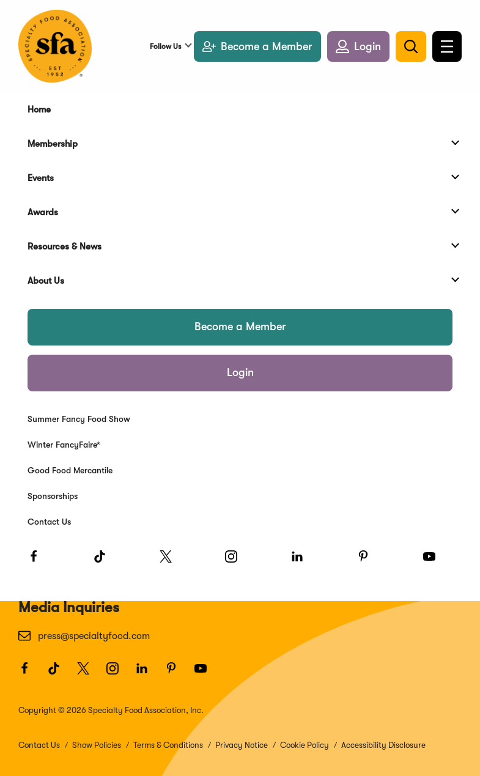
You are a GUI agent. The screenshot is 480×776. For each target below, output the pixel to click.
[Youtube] (434, 562)
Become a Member (240, 326)
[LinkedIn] (302, 562)
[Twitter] (171, 562)
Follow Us (165, 46)
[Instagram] (236, 562)
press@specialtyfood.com (84, 635)
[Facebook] (39, 562)
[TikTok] (105, 562)
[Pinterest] (368, 562)
